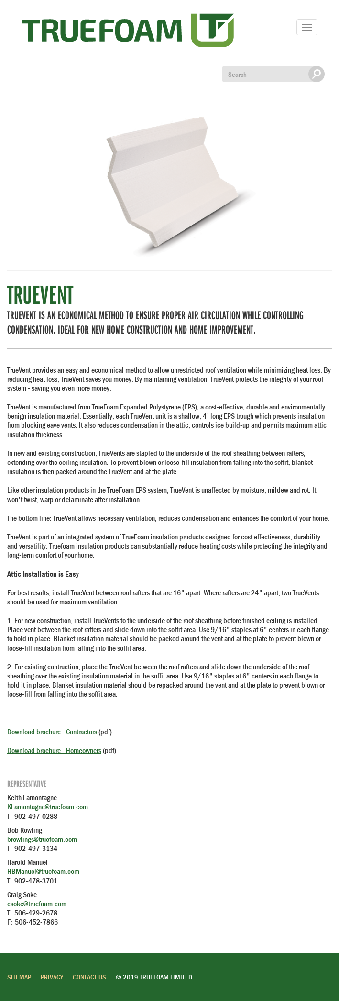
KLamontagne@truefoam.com (47, 806)
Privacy (52, 976)
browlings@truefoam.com (42, 839)
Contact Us (89, 976)
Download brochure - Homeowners (54, 750)
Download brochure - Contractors (52, 731)
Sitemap (19, 976)
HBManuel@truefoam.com (43, 871)
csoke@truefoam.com (36, 903)
